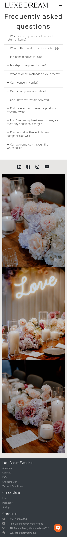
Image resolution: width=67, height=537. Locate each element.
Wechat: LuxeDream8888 (19, 532)
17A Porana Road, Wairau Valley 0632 (25, 528)
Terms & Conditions (12, 486)
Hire (4, 498)
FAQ (4, 477)
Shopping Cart (9, 481)
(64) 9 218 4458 (14, 519)
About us (7, 468)
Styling (6, 507)
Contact (6, 472)
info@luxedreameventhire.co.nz (22, 523)
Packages (7, 502)
